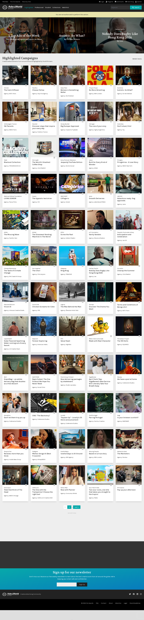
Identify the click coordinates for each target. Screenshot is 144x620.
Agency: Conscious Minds (69, 493)
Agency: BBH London (95, 93)
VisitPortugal (93, 415)
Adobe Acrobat (122, 451)
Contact (103, 603)
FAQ (97, 603)
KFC (62, 339)
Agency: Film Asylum (38, 274)
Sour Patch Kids (94, 488)
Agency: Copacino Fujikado (69, 130)
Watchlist (65, 7)
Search (135, 7)
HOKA (6, 232)
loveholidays (65, 451)
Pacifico (34, 88)
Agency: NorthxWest (67, 96)
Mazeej (119, 377)
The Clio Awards (15, 2)
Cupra (34, 196)
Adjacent (35, 339)
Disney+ (91, 304)
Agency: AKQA (93, 168)
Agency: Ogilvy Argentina (97, 130)
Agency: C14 (36, 202)
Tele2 (5, 160)
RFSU (62, 232)
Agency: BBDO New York (124, 166)
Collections (56, 7)
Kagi (118, 415)
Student (48, 7)
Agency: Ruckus (122, 457)
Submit (138, 2)
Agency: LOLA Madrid (38, 168)
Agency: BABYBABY (123, 421)
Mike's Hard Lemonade (96, 339)
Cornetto (120, 268)
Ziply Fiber (64, 88)
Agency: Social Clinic (38, 387)
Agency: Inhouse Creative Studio (14, 310)
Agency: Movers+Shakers (97, 238)
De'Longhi (35, 160)
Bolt (5, 377)
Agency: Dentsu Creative (96, 421)
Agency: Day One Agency (40, 93)
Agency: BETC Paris (10, 93)
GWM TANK (35, 377)
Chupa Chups (93, 88)
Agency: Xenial (65, 202)
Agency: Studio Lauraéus (68, 385)
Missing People (94, 451)
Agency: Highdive (66, 344)
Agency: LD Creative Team (12, 349)
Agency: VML (36, 310)
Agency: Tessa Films (10, 202)
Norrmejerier (36, 268)
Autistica (120, 31)
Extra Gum (7, 488)
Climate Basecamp (10, 268)
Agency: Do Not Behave (124, 93)
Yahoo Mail (64, 488)
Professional (39, 7)
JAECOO (119, 196)
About (111, 603)
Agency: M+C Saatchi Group (12, 276)
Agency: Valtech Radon (68, 238)
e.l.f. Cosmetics (93, 232)
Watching (129, 2)
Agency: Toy (121, 130)
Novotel (34, 124)
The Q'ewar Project (123, 339)
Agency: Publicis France (39, 132)
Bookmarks (119, 2)
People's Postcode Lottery (125, 232)
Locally (63, 415)
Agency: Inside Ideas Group (12, 459)
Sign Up (82, 584)
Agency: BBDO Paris (10, 130)
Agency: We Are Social (67, 166)
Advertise (118, 603)
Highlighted (28, 7)
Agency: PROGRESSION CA (12, 166)
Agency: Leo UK (122, 240)
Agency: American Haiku (39, 344)
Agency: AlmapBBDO (38, 459)
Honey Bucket (65, 124)
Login (101, 2)
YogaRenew (92, 377)
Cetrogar (92, 124)
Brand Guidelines (135, 603)
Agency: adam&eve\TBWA (97, 202)
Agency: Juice (121, 204)
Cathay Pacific (93, 268)
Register (109, 2)
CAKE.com (35, 488)
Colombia (120, 124)
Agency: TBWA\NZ (66, 274)
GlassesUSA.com (9, 304)
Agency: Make (93, 498)
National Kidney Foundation (13, 196)
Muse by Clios (26, 2)
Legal (125, 603)
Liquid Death (8, 339)
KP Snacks (120, 488)
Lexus (91, 160)
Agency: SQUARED (123, 344)
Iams (90, 196)
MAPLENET (64, 196)
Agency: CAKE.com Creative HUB (42, 498)
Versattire (7, 415)
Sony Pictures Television (68, 160)
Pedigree (35, 451)
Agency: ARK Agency (67, 457)
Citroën (6, 88)
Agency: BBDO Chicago (11, 496)
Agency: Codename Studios (125, 383)
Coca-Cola (35, 304)
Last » (77, 507)
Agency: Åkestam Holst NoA (69, 310)
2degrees (63, 268)
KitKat (34, 232)
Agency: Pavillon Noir (10, 238)
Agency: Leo (92, 276)
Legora (63, 304)
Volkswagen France (10, 124)
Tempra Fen (7, 451)
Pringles (120, 160)
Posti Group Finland (67, 377)
